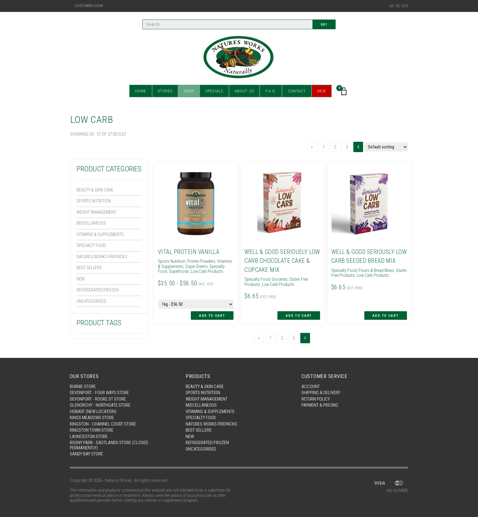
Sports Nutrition (94, 201)
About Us (244, 91)
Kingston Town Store (91, 430)
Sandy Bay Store (86, 453)
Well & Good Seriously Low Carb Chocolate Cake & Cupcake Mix (281, 260)
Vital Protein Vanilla (188, 251)
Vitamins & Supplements (101, 236)
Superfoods (198, 271)
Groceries (282, 279)
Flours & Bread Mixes (379, 270)
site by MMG (397, 490)
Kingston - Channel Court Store (103, 423)
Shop (189, 91)
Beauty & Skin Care (96, 190)
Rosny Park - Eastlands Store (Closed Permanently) (109, 445)
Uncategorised (92, 304)
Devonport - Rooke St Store (98, 398)
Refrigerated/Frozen (98, 293)
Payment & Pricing (319, 405)
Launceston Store (89, 436)
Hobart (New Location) (93, 411)
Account (310, 386)
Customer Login (89, 6)
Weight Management (97, 213)
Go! (324, 25)
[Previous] (312, 147)
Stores (165, 91)
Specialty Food (92, 247)
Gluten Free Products (349, 275)
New (322, 91)
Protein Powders (203, 261)
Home (140, 91)
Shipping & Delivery (320, 392)
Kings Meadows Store (92, 417)
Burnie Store (83, 386)
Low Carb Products (280, 284)
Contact (297, 91)
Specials (214, 91)
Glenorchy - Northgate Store (100, 405)
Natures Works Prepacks (103, 259)
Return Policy (315, 398)
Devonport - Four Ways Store (99, 392)
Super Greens (216, 266)
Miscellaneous (92, 224)
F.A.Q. (271, 91)
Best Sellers (90, 270)
